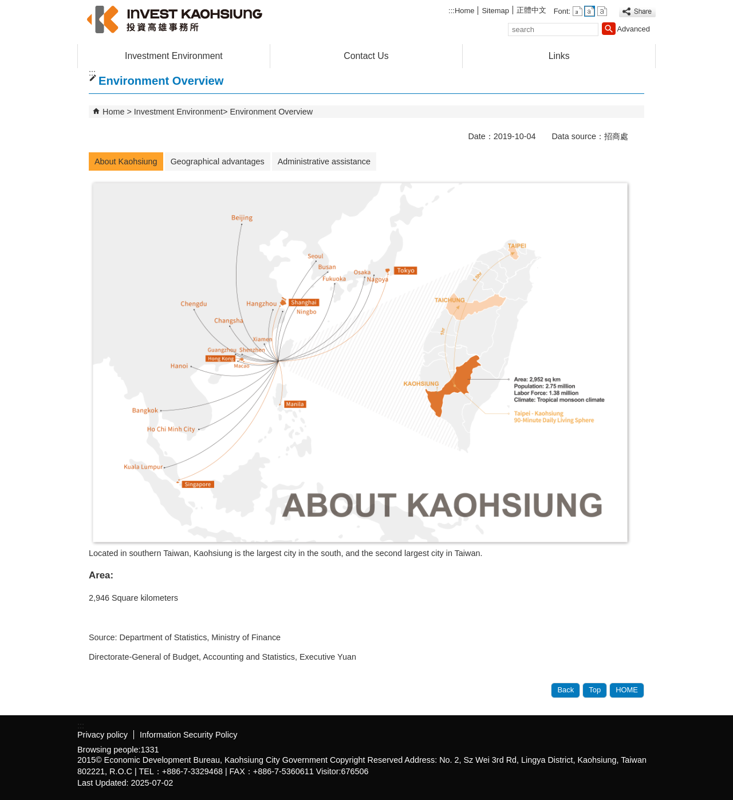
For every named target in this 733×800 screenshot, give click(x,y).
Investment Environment (174, 56)
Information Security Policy (188, 734)
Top (595, 689)
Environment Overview (271, 111)
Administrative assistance (324, 161)
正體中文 (531, 10)
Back (565, 689)
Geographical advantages (218, 161)
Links (559, 56)
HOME (627, 689)
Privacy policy (102, 734)
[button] (609, 28)
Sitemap (495, 10)
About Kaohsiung (125, 161)
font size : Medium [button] (589, 11)
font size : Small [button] (577, 11)
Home (465, 10)
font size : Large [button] (602, 11)
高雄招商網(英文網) (174, 19)
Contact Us (366, 56)
